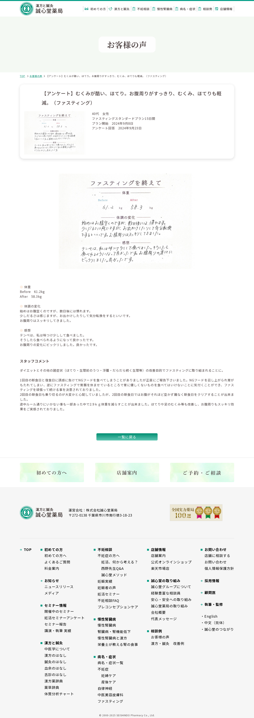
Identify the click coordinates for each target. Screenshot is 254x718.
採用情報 (212, 580)
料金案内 (51, 568)
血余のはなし (55, 668)
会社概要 (158, 612)
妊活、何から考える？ (118, 561)
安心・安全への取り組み (171, 599)
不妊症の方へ (109, 555)
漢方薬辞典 (53, 680)
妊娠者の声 (107, 587)
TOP (22, 76)
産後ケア (107, 681)
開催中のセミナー (59, 611)
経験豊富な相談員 (166, 592)
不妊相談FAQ (108, 600)
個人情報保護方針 (219, 568)
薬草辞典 (51, 687)
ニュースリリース (59, 586)
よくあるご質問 (57, 561)
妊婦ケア (107, 675)
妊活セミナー (109, 593)
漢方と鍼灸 (119, 9)
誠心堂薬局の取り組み (169, 605)
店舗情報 (224, 9)
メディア (51, 592)
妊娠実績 (105, 581)
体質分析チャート (59, 693)
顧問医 (210, 592)
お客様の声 (36, 76)
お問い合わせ (216, 561)
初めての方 (95, 9)
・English (209, 616)
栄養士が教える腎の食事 (118, 644)
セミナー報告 (55, 624)
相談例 (205, 9)
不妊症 (103, 669)
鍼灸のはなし (55, 661)
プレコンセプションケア (118, 606)
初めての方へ (55, 555)
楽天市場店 (160, 568)
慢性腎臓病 (162, 9)
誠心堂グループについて (171, 586)
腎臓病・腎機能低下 (114, 631)
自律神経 (105, 688)
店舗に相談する (217, 555)
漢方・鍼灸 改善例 (167, 643)
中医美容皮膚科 (110, 694)
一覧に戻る (127, 436)
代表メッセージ (164, 618)
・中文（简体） (214, 622)
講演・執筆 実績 (57, 630)
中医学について (57, 648)
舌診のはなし (55, 674)
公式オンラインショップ (171, 561)
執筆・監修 (214, 604)
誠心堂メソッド (112, 574)
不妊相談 (141, 9)
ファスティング (110, 701)
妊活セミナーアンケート (64, 617)
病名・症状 (185, 9)
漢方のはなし (55, 655)
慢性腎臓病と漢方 (112, 637)
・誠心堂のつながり (217, 629)
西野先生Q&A (111, 568)
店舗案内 (158, 555)
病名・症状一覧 (110, 662)
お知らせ (51, 580)
